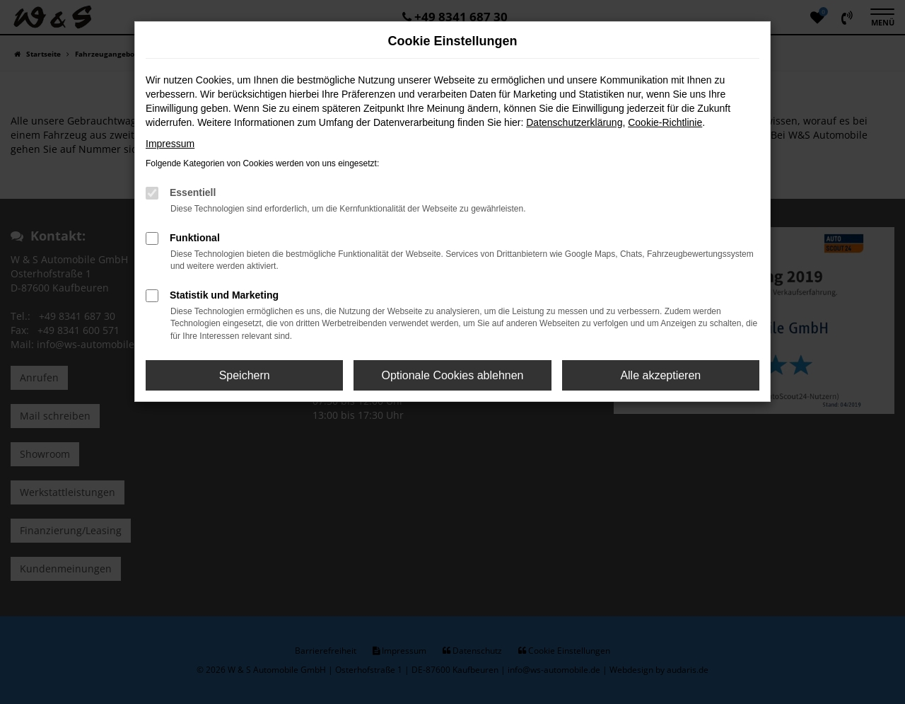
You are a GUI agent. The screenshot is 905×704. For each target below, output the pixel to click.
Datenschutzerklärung (574, 122)
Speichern (244, 375)
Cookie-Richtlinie (665, 122)
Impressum (170, 143)
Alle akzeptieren (660, 375)
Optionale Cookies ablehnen (452, 375)
